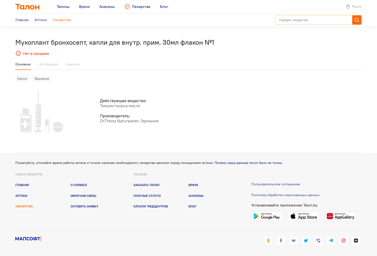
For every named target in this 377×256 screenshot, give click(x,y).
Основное (23, 64)
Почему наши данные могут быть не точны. (248, 163)
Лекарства (24, 206)
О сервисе (78, 185)
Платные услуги (147, 196)
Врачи (193, 185)
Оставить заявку (84, 206)
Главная (22, 185)
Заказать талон (146, 185)
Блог (192, 206)
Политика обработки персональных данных (285, 195)
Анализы (195, 196)
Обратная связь (83, 196)
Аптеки (21, 196)
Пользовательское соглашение (275, 184)
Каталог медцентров (150, 206)
